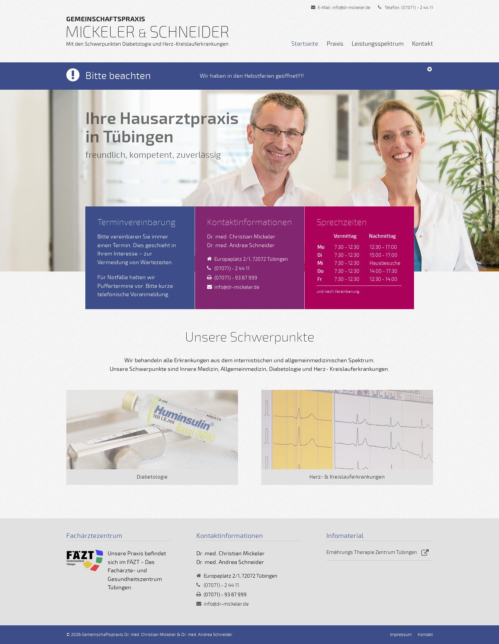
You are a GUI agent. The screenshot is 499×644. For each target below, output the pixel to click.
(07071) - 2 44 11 (417, 7)
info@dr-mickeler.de (351, 7)
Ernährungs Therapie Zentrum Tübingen (371, 552)
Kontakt (422, 43)
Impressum (401, 634)
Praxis (335, 43)
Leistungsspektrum (378, 43)
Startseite (304, 43)
